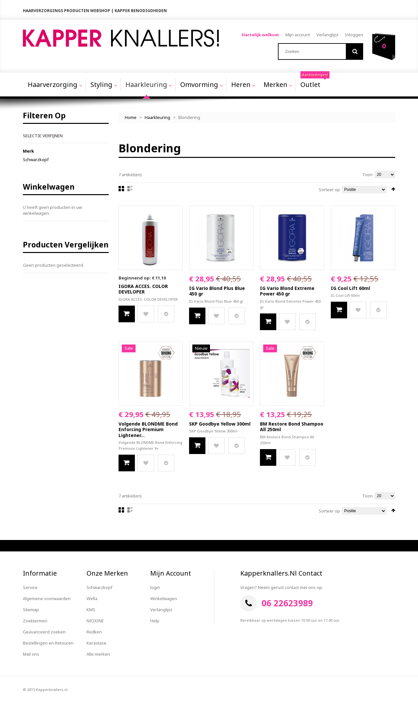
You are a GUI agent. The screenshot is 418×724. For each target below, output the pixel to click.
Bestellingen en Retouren (48, 643)
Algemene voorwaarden (47, 598)
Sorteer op (329, 190)
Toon (367, 174)
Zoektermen (35, 621)
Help (154, 621)
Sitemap (31, 610)
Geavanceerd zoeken (44, 632)
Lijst (130, 188)
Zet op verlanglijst (145, 314)
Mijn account (297, 35)
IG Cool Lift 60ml (350, 288)
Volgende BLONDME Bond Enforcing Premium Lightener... (148, 429)
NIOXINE (95, 621)
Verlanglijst (327, 35)
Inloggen (354, 35)
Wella (92, 598)
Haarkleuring (157, 117)
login (155, 587)
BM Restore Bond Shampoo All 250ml (291, 427)
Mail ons (31, 654)
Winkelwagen (163, 598)
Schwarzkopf (36, 159)
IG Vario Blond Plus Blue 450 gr (217, 291)
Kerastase (96, 643)
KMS (91, 610)
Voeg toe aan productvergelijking (166, 314)
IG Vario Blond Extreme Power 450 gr (287, 291)
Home (131, 117)
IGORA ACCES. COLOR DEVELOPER (143, 289)
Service (30, 587)
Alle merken (98, 654)
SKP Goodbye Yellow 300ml (219, 424)
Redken (94, 632)
